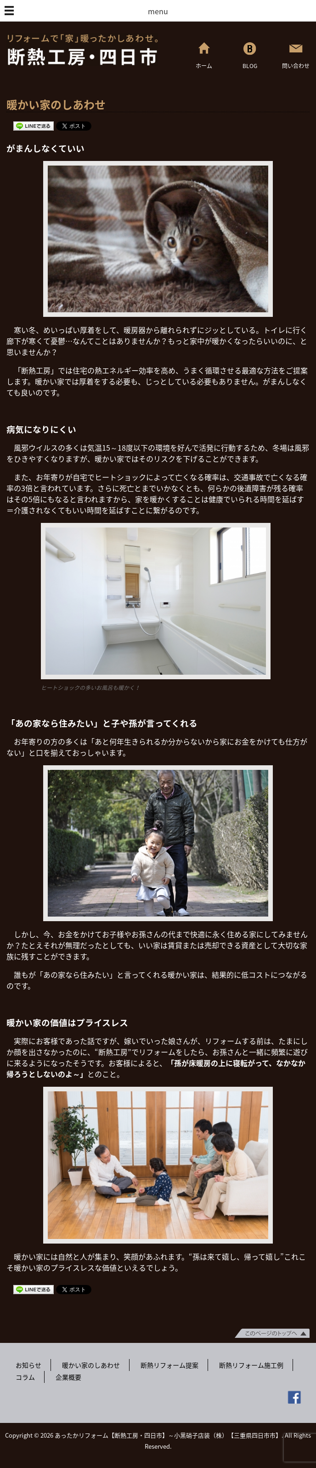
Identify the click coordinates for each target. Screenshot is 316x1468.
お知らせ (28, 1365)
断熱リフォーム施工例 (251, 1365)
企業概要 (68, 1377)
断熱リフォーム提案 (169, 1365)
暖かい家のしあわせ (91, 1365)
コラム (25, 1377)
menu (158, 11)
